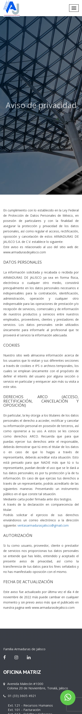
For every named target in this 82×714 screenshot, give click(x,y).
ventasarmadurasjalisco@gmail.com (43, 525)
